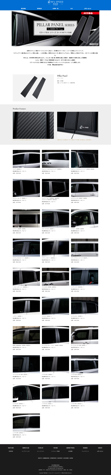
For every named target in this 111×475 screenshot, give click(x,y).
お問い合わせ (87, 8)
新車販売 (39, 8)
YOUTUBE (55, 450)
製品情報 (23, 8)
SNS (71, 8)
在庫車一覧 (55, 8)
